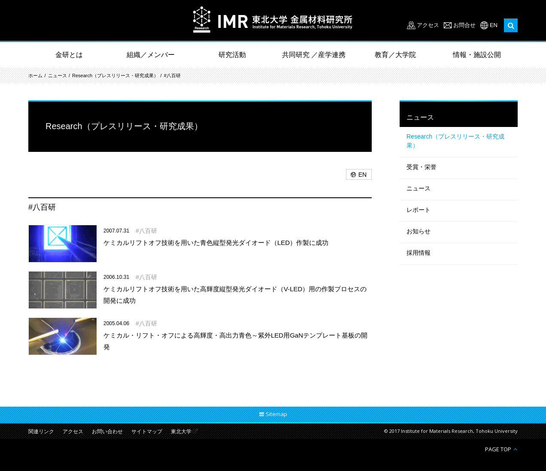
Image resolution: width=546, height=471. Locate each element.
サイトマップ (146, 432)
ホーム (35, 75)
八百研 (148, 230)
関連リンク (41, 432)
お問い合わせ (107, 432)
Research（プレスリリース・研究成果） (115, 75)
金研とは (69, 54)
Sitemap (276, 414)
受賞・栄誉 (421, 166)
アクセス (428, 25)
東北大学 (181, 432)
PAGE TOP (498, 449)
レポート (418, 209)
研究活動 (232, 54)
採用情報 (418, 252)
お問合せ (464, 25)
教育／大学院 (395, 54)
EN (493, 25)
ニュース (57, 75)
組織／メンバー (151, 54)
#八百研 (172, 75)
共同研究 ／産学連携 (314, 54)
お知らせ (418, 231)
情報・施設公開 (477, 54)
